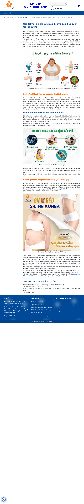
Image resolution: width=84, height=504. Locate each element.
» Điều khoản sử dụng (36, 312)
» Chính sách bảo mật (36, 304)
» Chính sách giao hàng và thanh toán (41, 307)
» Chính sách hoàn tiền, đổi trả (38, 310)
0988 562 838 (60, 8)
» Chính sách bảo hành (36, 302)
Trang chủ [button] (7, 13)
